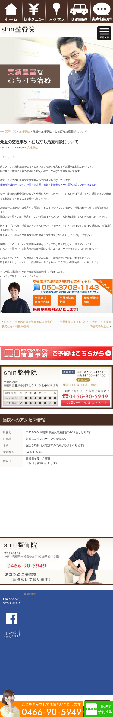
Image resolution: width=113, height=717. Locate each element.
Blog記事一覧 (8, 131)
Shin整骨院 (29, 594)
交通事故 (24, 131)
